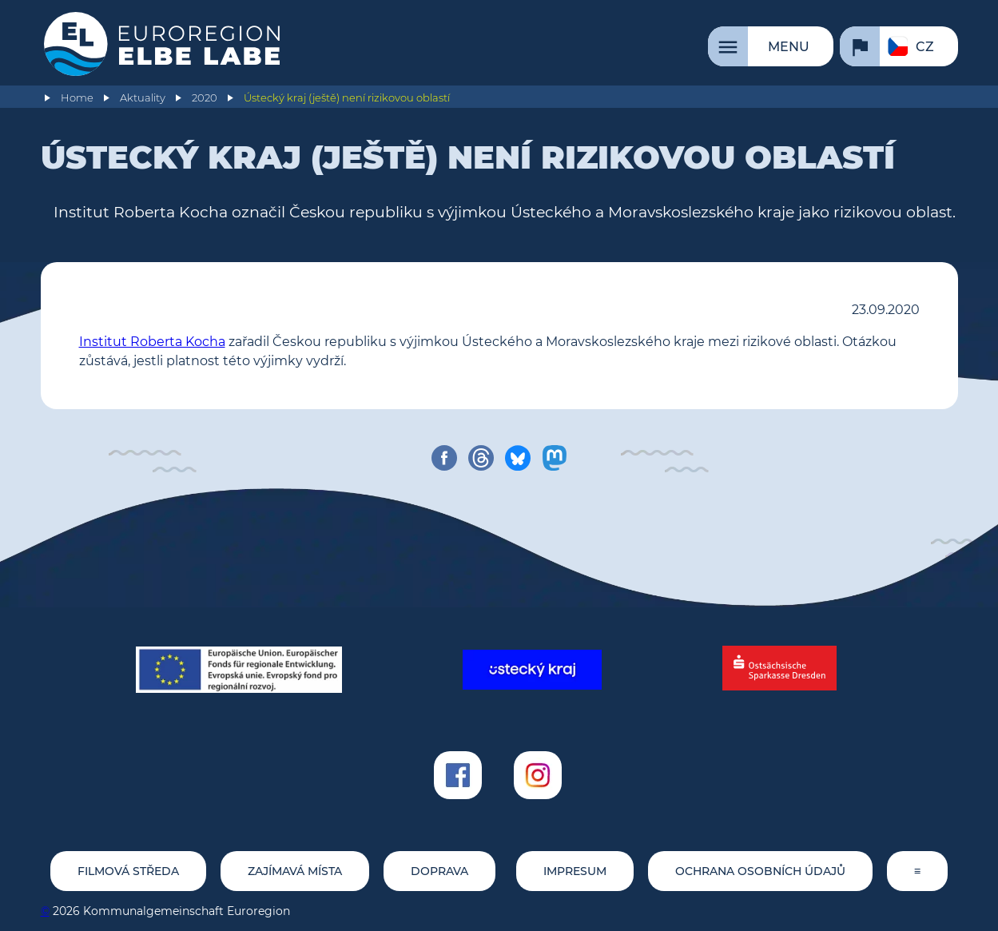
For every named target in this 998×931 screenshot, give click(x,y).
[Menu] (770, 46)
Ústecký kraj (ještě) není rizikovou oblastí (347, 98)
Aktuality (142, 98)
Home (77, 98)
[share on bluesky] (518, 458)
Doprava (439, 871)
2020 (204, 98)
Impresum (574, 871)
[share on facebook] (444, 458)
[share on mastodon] (554, 458)
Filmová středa (128, 871)
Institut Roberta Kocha (152, 341)
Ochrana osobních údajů (760, 871)
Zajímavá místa (295, 871)
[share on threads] (481, 458)
